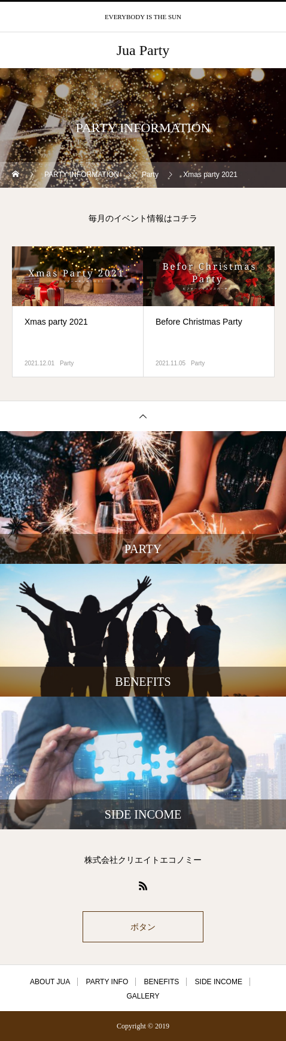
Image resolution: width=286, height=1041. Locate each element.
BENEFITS (161, 982)
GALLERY (142, 996)
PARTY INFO (107, 982)
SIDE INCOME (218, 982)
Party (67, 363)
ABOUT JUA (50, 982)
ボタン (143, 927)
